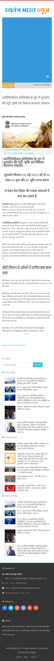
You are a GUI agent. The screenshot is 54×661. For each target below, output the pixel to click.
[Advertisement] (27, 44)
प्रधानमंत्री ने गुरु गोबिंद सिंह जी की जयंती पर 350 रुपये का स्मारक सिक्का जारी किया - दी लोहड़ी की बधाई (33, 470)
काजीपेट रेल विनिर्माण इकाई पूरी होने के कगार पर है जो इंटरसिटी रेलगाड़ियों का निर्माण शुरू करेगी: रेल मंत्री (32, 381)
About (26, 657)
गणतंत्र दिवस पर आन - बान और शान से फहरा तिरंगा (32, 477)
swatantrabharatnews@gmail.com (26, 588)
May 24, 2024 (18, 153)
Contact (33, 657)
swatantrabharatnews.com (18, 150)
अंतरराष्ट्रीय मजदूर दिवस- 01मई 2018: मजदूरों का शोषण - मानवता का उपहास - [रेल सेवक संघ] (32, 488)
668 (31, 153)
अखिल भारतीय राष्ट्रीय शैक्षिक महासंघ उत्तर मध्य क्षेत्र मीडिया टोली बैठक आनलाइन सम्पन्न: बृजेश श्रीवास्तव (33, 446)
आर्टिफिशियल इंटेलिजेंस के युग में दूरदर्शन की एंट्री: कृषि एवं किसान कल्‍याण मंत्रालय (23, 162)
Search (38, 364)
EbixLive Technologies (27, 652)
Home (19, 657)
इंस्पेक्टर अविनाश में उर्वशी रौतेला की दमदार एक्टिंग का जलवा (33, 407)
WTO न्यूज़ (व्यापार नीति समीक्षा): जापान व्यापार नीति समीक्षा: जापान (32, 388)
